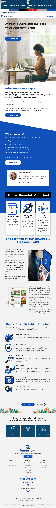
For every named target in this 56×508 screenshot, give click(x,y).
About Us (44, 470)
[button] (28, 5)
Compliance (24, 500)
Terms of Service (31, 500)
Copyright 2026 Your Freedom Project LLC (28, 502)
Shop (12, 465)
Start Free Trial (28, 458)
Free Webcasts (28, 472)
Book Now (29, 9)
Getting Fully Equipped (12, 467)
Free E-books (28, 475)
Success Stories (28, 465)
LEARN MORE (13, 115)
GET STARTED (50, 16)
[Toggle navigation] (54, 12)
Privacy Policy (17, 500)
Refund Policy (38, 500)
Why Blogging (41, 404)
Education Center (28, 467)
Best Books (28, 470)
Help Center (44, 467)
